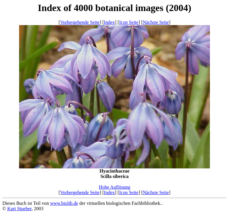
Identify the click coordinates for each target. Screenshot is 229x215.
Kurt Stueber (19, 208)
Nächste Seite (156, 22)
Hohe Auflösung (114, 187)
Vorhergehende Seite (80, 22)
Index (109, 22)
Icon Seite (128, 22)
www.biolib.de (64, 203)
